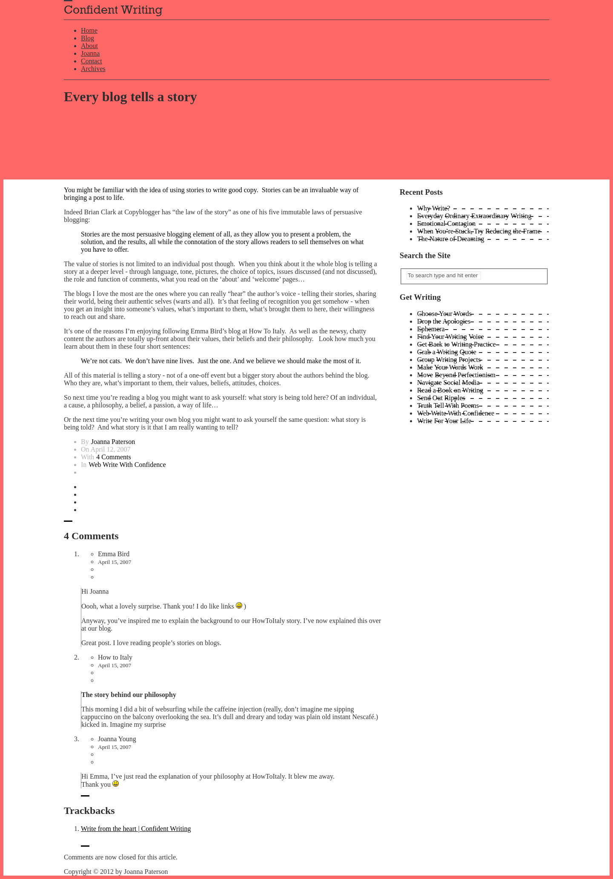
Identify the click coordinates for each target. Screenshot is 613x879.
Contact (91, 61)
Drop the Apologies (443, 321)
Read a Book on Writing (450, 390)
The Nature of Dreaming (450, 238)
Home (89, 30)
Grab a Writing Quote (446, 352)
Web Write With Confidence (127, 464)
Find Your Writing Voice (450, 336)
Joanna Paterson (113, 441)
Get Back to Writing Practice (456, 344)
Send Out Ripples (441, 397)
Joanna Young (117, 738)
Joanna (90, 53)
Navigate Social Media (448, 382)
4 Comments (113, 457)
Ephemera (431, 329)
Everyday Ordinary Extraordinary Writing (474, 215)
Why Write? (433, 208)
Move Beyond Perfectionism (456, 374)
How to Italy (115, 657)
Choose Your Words (444, 313)
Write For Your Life (444, 420)
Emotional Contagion (446, 223)
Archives (93, 68)
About (89, 45)
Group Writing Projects (449, 359)
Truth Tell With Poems (448, 405)
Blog (87, 38)
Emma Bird (113, 554)
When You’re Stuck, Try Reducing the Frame (479, 231)
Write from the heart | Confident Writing (136, 828)
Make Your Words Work (450, 367)
